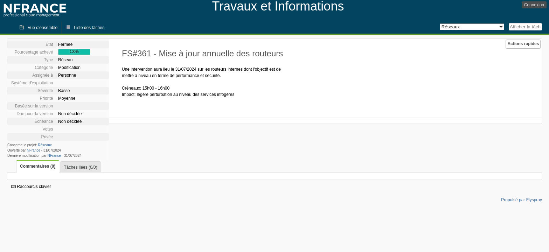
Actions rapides (523, 43)
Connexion (534, 4)
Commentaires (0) (37, 166)
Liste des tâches (89, 27)
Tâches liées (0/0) (80, 167)
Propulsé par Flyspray (521, 199)
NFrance (33, 150)
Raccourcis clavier (31, 186)
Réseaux (44, 145)
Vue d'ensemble (42, 27)
